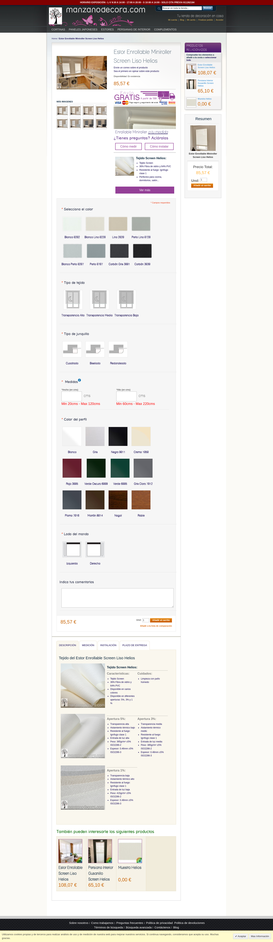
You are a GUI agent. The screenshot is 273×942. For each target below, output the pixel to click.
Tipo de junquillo (75, 334)
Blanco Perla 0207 (72, 264)
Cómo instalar (159, 146)
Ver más (144, 190)
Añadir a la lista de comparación (156, 626)
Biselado (95, 363)
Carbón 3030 (142, 264)
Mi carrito (191, 20)
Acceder (219, 20)
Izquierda (72, 563)
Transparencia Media (99, 315)
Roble (141, 515)
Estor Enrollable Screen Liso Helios (70, 873)
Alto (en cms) (123, 389)
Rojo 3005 (72, 484)
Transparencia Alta (72, 315)
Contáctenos (162, 927)
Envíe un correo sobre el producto (131, 67)
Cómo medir (128, 146)
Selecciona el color (77, 209)
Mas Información (260, 936)
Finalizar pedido (205, 20)
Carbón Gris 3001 (119, 264)
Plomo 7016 (72, 515)
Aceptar (241, 936)
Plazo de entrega (134, 645)
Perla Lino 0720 (141, 237)
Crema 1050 (141, 452)
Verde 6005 (120, 484)
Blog (182, 20)
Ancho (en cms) (69, 389)
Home (54, 38)
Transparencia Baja (126, 315)
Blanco (72, 452)
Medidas (69, 382)
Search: (160, 8)
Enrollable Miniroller (141, 132)
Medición (88, 645)
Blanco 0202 (72, 237)
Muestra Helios (129, 867)
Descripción (67, 645)
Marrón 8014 (95, 515)
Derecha (95, 563)
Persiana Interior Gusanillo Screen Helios (100, 873)
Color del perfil (74, 419)
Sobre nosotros (78, 922)
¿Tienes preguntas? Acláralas (141, 138)
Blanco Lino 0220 (95, 237)
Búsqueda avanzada (139, 927)
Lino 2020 (118, 237)
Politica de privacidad (159, 922)
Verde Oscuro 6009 (96, 484)
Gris (95, 452)
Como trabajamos (102, 922)
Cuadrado (72, 363)
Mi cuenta (172, 20)
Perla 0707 (96, 264)
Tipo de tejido (73, 283)
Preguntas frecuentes (129, 922)
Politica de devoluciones (189, 922)
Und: (138, 620)
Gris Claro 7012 (143, 484)
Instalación (108, 645)
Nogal (118, 515)
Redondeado (118, 363)
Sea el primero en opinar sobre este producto (136, 71)
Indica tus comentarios (77, 582)
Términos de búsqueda (108, 927)
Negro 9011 (118, 452)
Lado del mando (75, 534)
